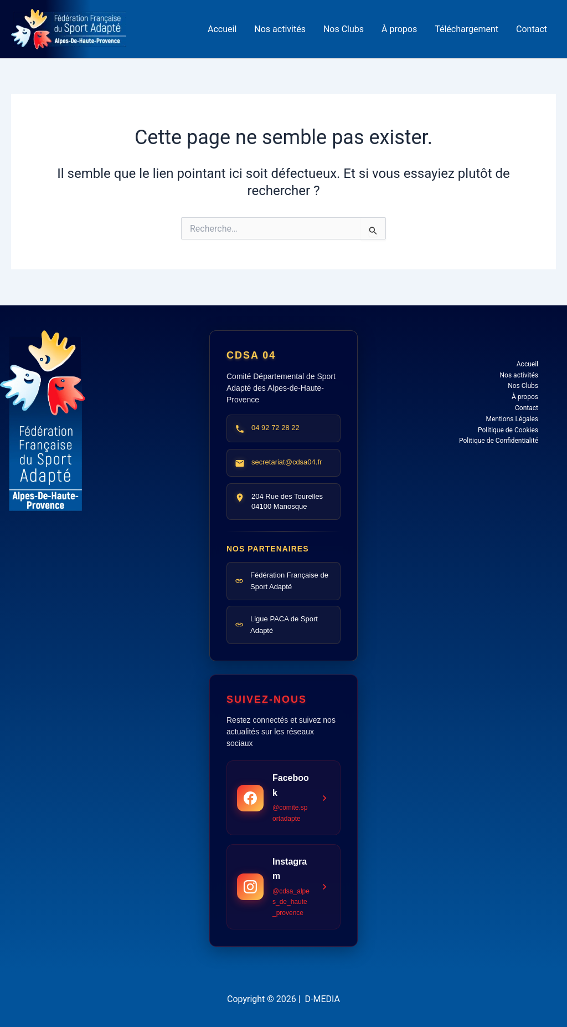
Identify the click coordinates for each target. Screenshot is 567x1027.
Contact (531, 29)
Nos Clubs (343, 29)
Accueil (222, 29)
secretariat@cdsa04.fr (286, 462)
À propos (399, 29)
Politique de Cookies (508, 430)
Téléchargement (466, 29)
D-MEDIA (322, 999)
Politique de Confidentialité (498, 440)
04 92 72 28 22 (275, 427)
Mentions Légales (512, 419)
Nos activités (280, 29)
